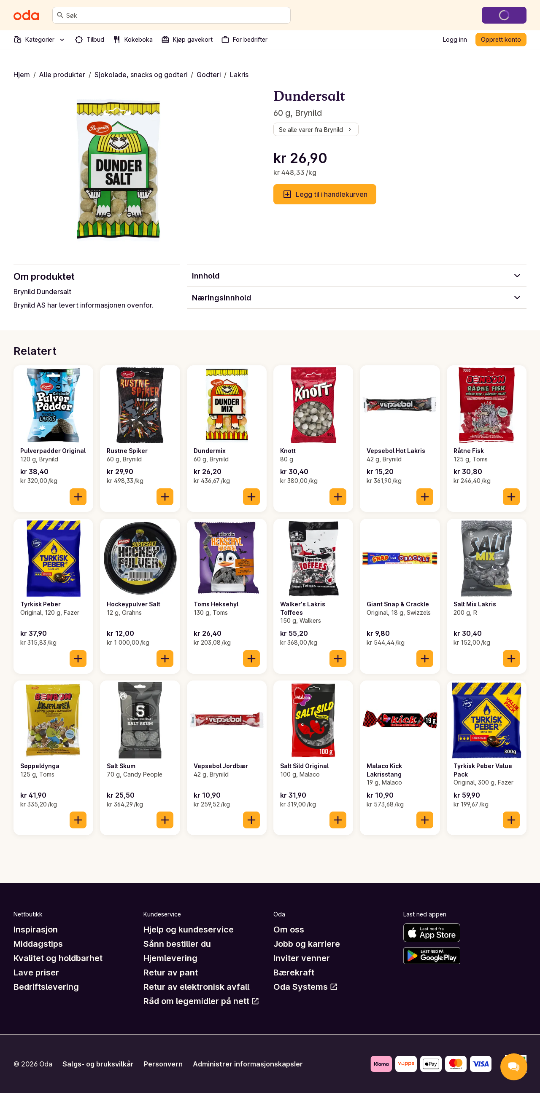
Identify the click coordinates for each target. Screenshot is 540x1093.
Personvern (163, 1064)
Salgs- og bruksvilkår (98, 1064)
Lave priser (36, 972)
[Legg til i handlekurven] (78, 496)
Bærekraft (293, 972)
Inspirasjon (36, 929)
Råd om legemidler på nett (201, 1001)
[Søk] (60, 15)
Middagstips (38, 944)
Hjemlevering (170, 958)
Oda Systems (305, 987)
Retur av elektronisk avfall (196, 987)
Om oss (288, 929)
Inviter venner (301, 958)
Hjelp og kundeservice (188, 929)
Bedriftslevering (46, 987)
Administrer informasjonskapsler (248, 1064)
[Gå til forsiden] (26, 15)
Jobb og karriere (306, 944)
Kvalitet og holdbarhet (58, 958)
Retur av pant (170, 972)
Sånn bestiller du (177, 944)
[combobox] (176, 15)
